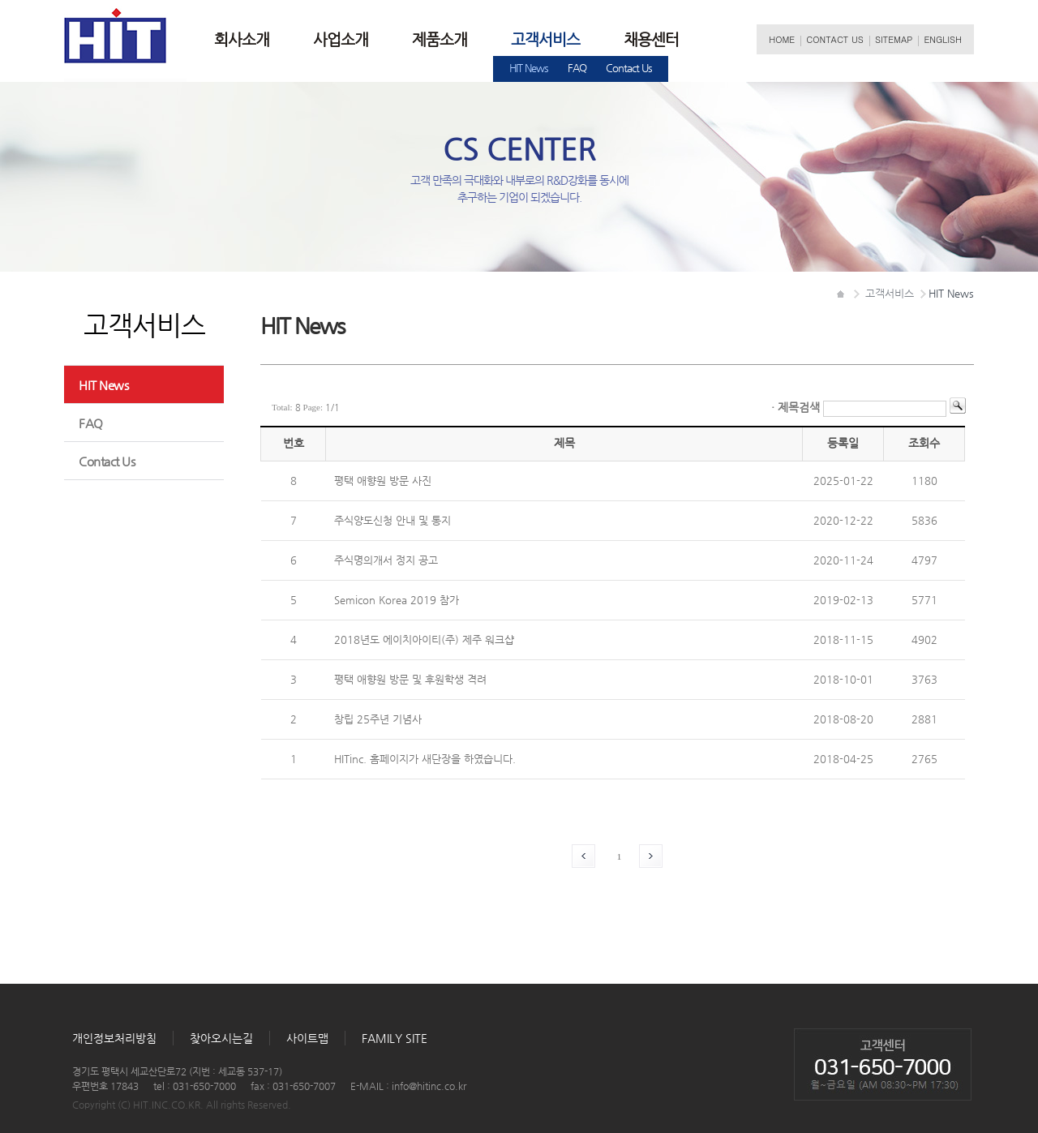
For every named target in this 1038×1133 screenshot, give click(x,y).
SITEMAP (894, 39)
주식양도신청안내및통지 (392, 520)
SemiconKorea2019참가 (396, 600)
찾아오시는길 (221, 1038)
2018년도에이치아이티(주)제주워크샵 (424, 639)
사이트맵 (307, 1038)
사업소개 (340, 39)
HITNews (528, 68)
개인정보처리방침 (114, 1038)
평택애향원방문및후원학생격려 (410, 679)
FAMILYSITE (394, 1038)
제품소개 (439, 39)
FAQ (577, 68)
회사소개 (241, 39)
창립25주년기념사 (378, 719)
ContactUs (629, 68)
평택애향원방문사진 (382, 480)
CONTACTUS (835, 39)
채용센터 (651, 39)
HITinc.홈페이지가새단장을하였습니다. (425, 759)
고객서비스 (545, 39)
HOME (782, 39)
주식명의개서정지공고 (386, 560)
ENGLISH (943, 39)
